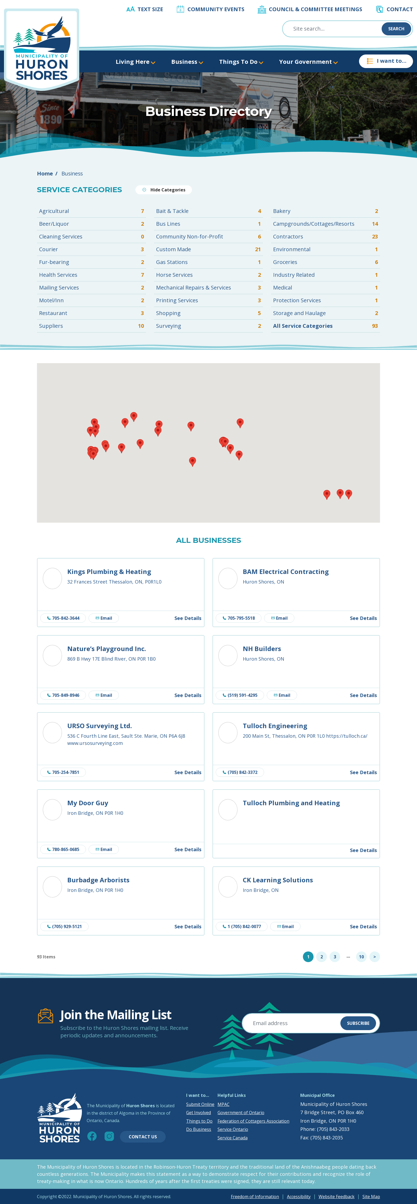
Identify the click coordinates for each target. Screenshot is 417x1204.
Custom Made (208, 249)
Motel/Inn (91, 300)
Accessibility (299, 1196)
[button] (326, 495)
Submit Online (200, 1104)
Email (103, 618)
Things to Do (199, 1121)
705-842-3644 (63, 618)
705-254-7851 (63, 772)
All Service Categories (325, 326)
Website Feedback (337, 1196)
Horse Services (208, 275)
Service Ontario (233, 1129)
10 (361, 957)
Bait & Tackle (208, 211)
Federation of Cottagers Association (253, 1121)
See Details (187, 618)
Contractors (325, 237)
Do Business (198, 1129)
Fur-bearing (91, 262)
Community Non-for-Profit (208, 237)
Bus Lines (208, 224)
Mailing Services (91, 288)
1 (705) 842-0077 (241, 926)
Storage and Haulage (325, 313)
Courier (91, 249)
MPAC (224, 1104)
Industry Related (325, 275)
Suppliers (91, 326)
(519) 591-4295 (239, 695)
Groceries (325, 262)
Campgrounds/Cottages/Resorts (325, 224)
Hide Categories (163, 190)
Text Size (150, 9)
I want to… (386, 61)
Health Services (91, 275)
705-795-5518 (238, 618)
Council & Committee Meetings (315, 9)
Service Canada (233, 1138)
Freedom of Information (255, 1196)
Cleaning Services (91, 237)
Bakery (325, 211)
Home (45, 173)
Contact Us (143, 1137)
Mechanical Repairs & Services (208, 288)
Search (396, 29)
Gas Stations (208, 262)
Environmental (325, 249)
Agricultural (91, 211)
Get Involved (198, 1112)
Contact (400, 9)
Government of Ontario (241, 1112)
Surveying (208, 326)
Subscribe (358, 1023)
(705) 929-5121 (64, 926)
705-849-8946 (63, 695)
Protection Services (325, 300)
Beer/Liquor (91, 224)
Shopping (208, 313)
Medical (325, 288)
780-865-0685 (63, 849)
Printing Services (208, 300)
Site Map (371, 1196)
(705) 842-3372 (239, 772)
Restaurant (91, 313)
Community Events (215, 9)
